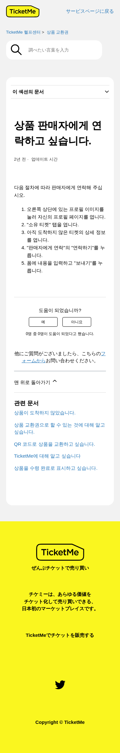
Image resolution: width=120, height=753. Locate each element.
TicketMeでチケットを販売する (60, 635)
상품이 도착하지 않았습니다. (45, 412)
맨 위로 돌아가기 (36, 381)
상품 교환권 (58, 32)
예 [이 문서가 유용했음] (43, 322)
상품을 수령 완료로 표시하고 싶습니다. (56, 468)
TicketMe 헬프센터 (23, 32)
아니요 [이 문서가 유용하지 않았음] (77, 322)
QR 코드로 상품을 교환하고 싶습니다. (54, 444)
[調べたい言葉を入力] (54, 50)
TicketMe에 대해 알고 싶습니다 (47, 456)
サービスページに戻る (90, 11)
